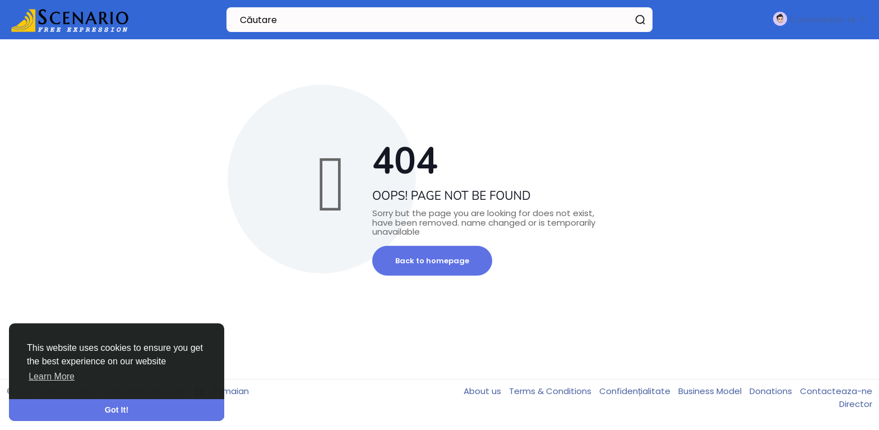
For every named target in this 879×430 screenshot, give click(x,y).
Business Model (711, 391)
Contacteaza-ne (836, 391)
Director (855, 404)
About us (483, 391)
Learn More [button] (52, 376)
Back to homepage (432, 260)
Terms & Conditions (551, 391)
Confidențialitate (636, 391)
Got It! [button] (116, 409)
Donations (772, 391)
